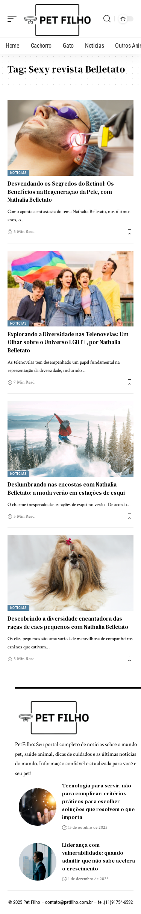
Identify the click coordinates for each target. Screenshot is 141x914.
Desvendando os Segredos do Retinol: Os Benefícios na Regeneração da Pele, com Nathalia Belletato (61, 192)
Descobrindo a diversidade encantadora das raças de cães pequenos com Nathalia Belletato (68, 623)
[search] (107, 19)
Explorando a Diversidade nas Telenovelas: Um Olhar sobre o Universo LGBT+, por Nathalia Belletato (68, 342)
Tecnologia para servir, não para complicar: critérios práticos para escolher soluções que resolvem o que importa (98, 801)
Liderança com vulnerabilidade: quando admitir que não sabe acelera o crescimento (98, 856)
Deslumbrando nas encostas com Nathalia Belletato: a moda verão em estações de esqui (66, 488)
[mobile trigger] (14, 19)
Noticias (18, 173)
